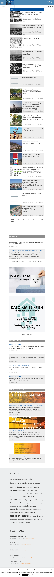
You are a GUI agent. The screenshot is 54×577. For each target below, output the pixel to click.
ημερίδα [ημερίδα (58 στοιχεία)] (30, 483)
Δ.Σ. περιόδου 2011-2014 (29, 77)
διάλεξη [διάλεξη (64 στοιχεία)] (25, 496)
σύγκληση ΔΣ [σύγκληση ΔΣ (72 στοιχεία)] (32, 500)
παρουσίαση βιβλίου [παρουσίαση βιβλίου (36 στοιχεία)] (28, 493)
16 (42, 219)
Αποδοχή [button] (25, 574)
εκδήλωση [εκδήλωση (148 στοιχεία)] (19, 487)
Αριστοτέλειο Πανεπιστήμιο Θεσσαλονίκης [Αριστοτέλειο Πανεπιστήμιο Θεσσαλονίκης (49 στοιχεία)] (21, 519)
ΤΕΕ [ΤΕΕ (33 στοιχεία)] (33, 483)
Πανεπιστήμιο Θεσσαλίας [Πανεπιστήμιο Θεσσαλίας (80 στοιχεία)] (18, 503)
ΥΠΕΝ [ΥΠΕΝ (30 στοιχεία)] (15, 506)
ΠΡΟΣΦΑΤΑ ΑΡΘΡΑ (15, 341)
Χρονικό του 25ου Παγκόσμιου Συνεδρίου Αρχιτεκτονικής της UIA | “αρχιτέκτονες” (31, 66)
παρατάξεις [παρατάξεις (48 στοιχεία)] (22, 509)
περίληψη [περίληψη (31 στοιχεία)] (14, 496)
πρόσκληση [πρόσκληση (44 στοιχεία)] (37, 483)
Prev (12, 219)
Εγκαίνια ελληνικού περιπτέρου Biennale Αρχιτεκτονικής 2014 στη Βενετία (31, 91)
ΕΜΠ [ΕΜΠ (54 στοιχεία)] (11, 479)
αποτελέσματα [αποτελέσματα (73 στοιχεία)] (37, 519)
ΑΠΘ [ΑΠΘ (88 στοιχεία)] (12, 491)
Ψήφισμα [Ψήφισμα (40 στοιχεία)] (12, 487)
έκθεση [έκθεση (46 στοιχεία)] (29, 503)
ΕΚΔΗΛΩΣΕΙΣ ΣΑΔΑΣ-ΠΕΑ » (37, 261)
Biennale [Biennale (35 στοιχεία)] (12, 506)
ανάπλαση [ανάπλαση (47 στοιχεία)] (16, 479)
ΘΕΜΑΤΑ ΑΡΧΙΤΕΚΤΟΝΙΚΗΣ (17, 390)
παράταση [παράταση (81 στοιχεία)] (17, 491)
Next (12, 221)
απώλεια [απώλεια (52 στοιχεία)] (26, 487)
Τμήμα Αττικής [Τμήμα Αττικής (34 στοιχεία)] (40, 500)
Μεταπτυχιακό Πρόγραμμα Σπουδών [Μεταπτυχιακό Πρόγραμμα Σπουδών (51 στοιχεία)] (20, 522)
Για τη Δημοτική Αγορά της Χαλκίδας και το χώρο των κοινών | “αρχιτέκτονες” (32, 53)
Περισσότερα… (32, 574)
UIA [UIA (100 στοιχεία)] (39, 491)
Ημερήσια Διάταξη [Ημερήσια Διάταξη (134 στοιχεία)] (35, 516)
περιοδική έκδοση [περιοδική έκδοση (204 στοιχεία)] (19, 516)
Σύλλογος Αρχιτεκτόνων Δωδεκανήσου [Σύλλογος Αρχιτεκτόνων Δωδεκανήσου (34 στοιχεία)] (33, 509)
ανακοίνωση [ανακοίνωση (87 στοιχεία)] (32, 496)
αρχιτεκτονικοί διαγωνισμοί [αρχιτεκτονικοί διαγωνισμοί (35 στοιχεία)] (37, 503)
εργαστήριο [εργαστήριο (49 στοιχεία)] (20, 496)
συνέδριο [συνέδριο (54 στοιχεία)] (25, 500)
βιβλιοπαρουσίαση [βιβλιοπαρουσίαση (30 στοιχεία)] (40, 496)
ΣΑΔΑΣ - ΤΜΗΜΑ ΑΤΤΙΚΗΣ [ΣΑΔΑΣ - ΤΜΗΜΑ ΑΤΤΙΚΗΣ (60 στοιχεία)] (29, 491)
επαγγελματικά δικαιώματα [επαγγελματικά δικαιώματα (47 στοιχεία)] (17, 493)
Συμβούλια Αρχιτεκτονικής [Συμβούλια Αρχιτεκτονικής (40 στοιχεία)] (35, 487)
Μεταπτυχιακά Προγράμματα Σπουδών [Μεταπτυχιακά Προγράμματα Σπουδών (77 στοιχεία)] (23, 512)
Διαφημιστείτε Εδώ (27, 334)
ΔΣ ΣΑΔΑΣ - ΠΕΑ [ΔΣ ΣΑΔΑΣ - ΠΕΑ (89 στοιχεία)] (16, 500)
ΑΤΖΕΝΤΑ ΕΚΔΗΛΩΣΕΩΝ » (16, 261)
